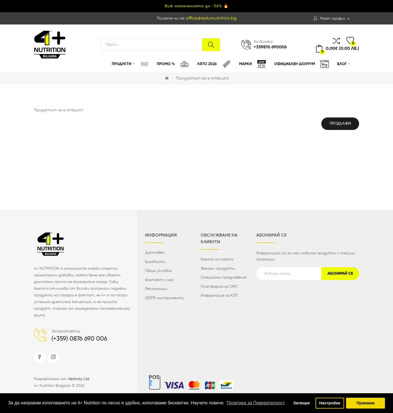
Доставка (155, 253)
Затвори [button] (301, 403)
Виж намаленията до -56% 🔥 (196, 6)
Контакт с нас (159, 280)
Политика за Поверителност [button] (256, 402)
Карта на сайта (217, 259)
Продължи (340, 124)
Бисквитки (155, 262)
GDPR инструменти (164, 298)
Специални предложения (224, 277)
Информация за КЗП (219, 296)
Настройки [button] (329, 403)
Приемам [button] (366, 403)
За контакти (65, 331)
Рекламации (156, 289)
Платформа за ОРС (219, 287)
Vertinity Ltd (78, 379)
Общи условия (158, 271)
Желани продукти (218, 269)
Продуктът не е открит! (202, 78)
